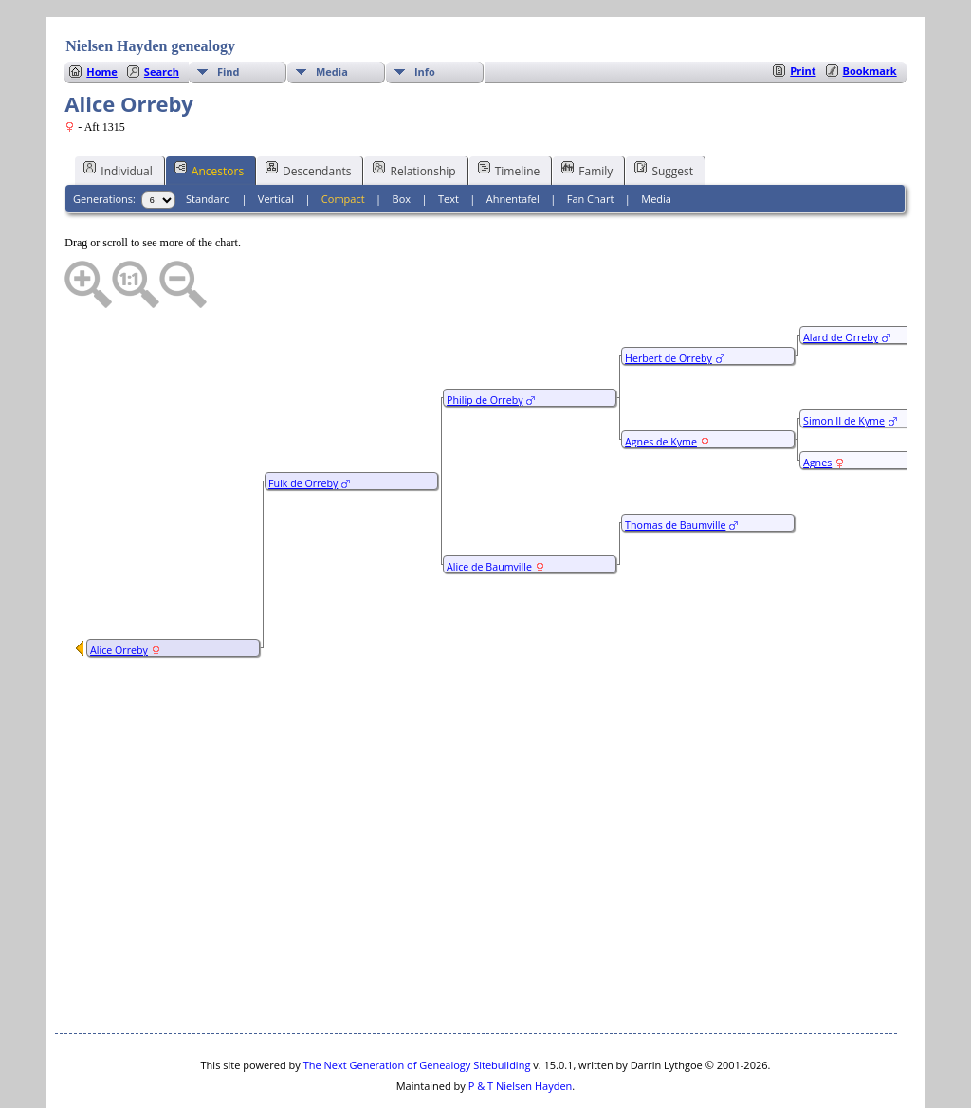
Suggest (663, 112)
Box (402, 142)
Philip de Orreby (484, 343)
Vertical (276, 142)
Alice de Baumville (489, 510)
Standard (208, 142)
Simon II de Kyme (844, 364)
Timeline (509, 112)
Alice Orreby (119, 593)
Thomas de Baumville (675, 468)
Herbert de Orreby (668, 301)
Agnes (817, 405)
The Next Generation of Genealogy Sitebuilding (417, 1008)
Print (802, 14)
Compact (343, 142)
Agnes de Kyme (661, 384)
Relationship (414, 112)
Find (228, 15)
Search (161, 15)
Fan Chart (590, 142)
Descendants (308, 112)
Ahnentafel (513, 142)
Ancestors (209, 112)
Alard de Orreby (840, 280)
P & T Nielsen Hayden (520, 1029)
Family (587, 112)
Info (424, 15)
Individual (118, 112)
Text (448, 142)
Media (332, 15)
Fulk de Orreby (303, 426)
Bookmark (870, 14)
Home (102, 15)
